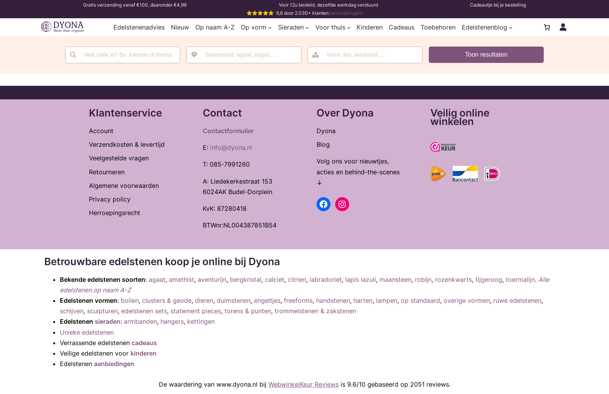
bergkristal (245, 279)
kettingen (201, 321)
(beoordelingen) (346, 13)
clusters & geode (166, 300)
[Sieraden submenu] (307, 27)
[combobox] (243, 55)
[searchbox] (249, 55)
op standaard (420, 300)
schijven (72, 311)
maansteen (395, 279)
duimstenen (234, 300)
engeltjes (267, 300)
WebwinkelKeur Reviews (303, 384)
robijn (423, 279)
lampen (386, 300)
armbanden (140, 321)
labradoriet (326, 279)
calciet (274, 279)
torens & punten (247, 311)
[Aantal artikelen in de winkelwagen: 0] (547, 27)
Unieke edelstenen (87, 332)
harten (362, 300)
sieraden (107, 321)
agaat (157, 279)
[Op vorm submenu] (270, 27)
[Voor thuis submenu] (349, 27)
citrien (297, 279)
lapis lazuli (360, 279)
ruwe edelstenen (517, 300)
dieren (204, 300)
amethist (181, 279)
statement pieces (196, 311)
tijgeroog (488, 279)
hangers (172, 321)
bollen (130, 300)
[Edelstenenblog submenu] (511, 27)
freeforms (298, 300)
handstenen (333, 300)
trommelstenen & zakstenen (315, 311)
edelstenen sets (144, 311)
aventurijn (212, 279)
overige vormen (467, 300)
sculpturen (102, 311)
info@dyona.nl (231, 147)
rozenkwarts (453, 279)
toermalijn (520, 279)
